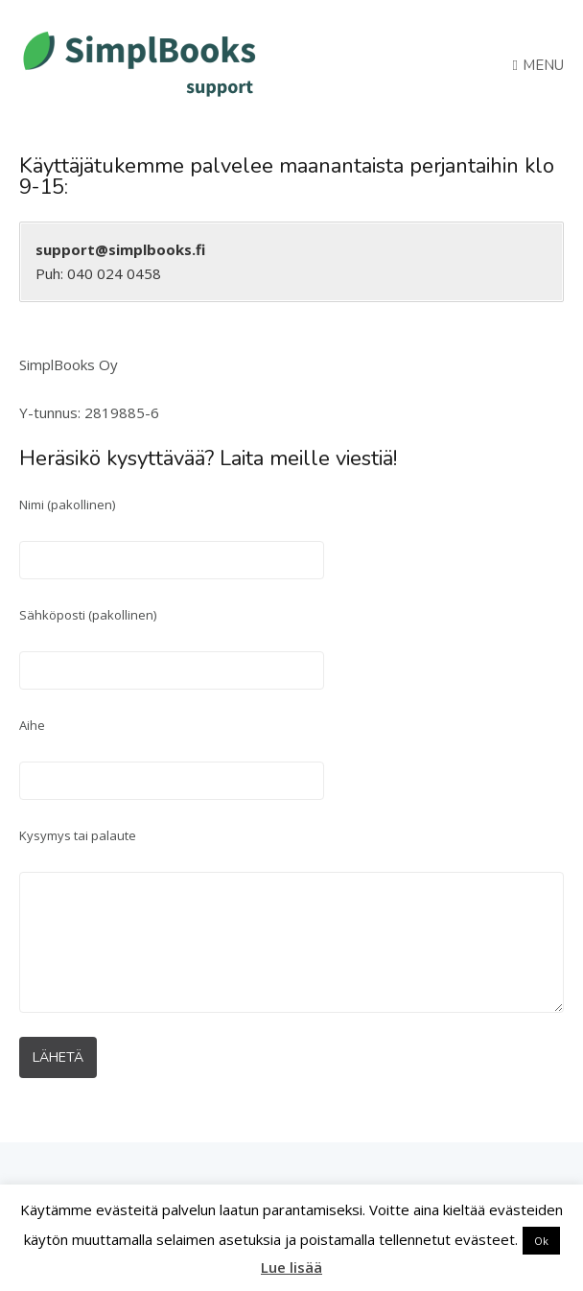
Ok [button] (541, 1240)
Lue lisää (291, 1267)
